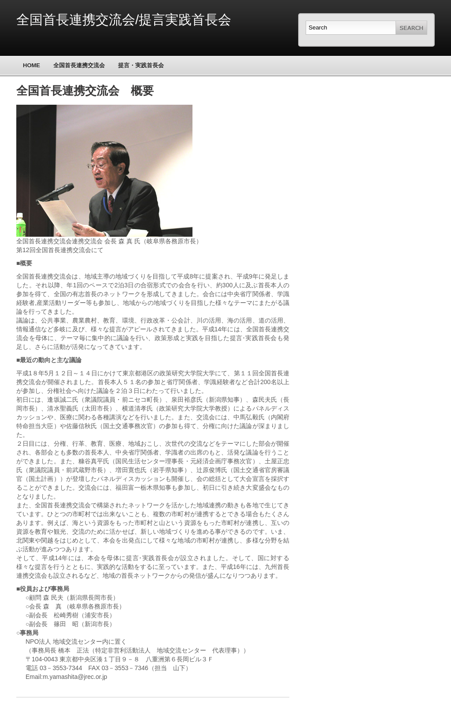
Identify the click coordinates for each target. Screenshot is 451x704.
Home (31, 65)
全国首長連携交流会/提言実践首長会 (123, 19)
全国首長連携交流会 (79, 65)
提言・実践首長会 (141, 65)
